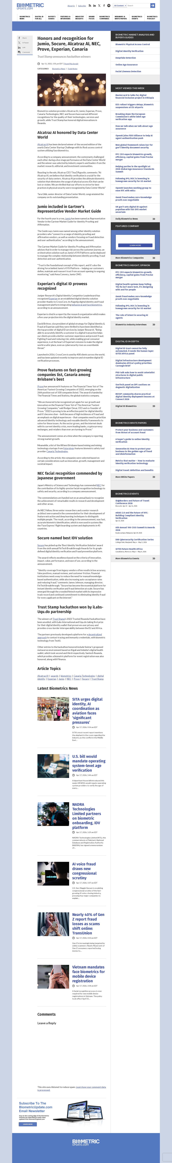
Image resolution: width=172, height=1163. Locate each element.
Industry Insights (79, 18)
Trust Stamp (59, 619)
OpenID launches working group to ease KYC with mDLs (133, 189)
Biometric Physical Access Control (133, 44)
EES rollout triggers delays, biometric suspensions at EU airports (135, 105)
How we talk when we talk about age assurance (134, 127)
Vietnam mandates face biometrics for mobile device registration (88, 974)
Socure (40, 545)
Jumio (68, 218)
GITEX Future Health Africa (135, 550)
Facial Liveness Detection (128, 71)
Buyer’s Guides (52, 18)
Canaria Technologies (57, 451)
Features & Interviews (65, 18)
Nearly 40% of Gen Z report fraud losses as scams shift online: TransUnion (88, 923)
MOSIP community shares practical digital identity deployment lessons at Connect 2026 (135, 397)
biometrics (66, 676)
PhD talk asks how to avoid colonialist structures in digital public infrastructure (135, 375)
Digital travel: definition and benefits (134, 470)
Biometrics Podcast (152, 18)
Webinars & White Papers (121, 18)
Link (23, 47)
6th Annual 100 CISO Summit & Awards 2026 (135, 530)
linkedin (94, 5)
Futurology (68, 448)
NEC (99, 485)
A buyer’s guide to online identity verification (132, 440)
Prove (40, 386)
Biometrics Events (137, 18)
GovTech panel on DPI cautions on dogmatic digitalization (133, 386)
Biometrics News (25, 18)
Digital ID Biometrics (126, 406)
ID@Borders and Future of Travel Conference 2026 (135, 503)
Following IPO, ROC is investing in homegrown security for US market (133, 179)
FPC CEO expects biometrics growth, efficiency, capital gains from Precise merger (134, 157)
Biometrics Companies (104, 18)
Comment (26, 52)
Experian (53, 298)
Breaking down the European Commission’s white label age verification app (130, 117)
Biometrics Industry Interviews (131, 324)
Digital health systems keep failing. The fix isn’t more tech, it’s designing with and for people (134, 287)
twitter (99, 5)
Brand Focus (92, 18)
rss (89, 5)
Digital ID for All (39, 18)
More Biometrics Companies (130, 258)
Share (24, 38)
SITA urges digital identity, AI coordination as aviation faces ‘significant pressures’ (87, 711)
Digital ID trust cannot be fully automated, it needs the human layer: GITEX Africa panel (135, 351)
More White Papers (125, 477)
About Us (71, 6)
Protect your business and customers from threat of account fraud (134, 431)
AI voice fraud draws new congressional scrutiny (84, 871)
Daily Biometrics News (127, 219)
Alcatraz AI (43, 144)
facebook (104, 5)
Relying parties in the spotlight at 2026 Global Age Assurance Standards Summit (135, 169)
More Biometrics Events (127, 558)
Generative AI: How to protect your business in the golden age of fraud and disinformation (134, 451)
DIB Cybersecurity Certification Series (135, 541)
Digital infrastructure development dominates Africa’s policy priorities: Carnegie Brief (134, 363)
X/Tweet (25, 43)
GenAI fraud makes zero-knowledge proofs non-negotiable (134, 198)
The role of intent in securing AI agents (132, 316)
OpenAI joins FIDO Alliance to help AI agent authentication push (134, 136)
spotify (108, 5)
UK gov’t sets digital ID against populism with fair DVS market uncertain (131, 209)
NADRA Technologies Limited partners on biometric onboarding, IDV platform (86, 816)
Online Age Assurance (127, 64)
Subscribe (82, 6)
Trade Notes (72, 69)
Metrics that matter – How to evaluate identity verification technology (135, 462)
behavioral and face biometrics (87, 304)
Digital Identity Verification (130, 51)
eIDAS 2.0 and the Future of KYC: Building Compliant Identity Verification (135, 516)
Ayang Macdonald (71, 64)
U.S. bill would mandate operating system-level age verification (89, 763)
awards (54, 676)
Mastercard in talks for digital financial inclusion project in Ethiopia (135, 96)
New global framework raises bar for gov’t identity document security (134, 146)
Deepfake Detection (126, 58)
